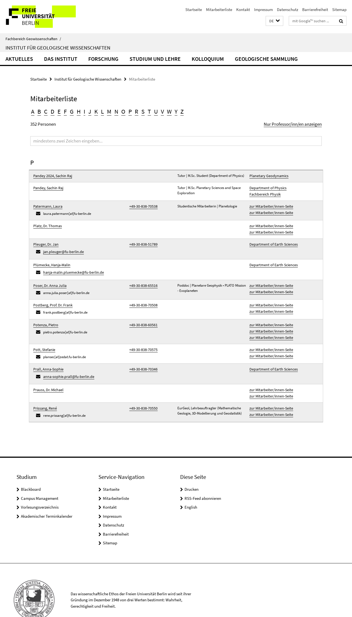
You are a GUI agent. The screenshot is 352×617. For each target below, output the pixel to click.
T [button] (149, 111)
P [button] (130, 111)
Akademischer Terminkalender (46, 496)
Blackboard (31, 469)
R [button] (136, 111)
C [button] (46, 111)
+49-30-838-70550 (141, 389)
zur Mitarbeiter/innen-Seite (269, 203)
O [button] (123, 111)
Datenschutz (287, 9)
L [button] (102, 111)
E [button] (59, 111)
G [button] (72, 111)
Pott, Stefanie (43, 335)
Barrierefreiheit (315, 9)
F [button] (65, 111)
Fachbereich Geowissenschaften (33, 39)
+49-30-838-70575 (141, 335)
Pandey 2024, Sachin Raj (51, 175)
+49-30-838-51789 (141, 238)
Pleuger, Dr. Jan (44, 238)
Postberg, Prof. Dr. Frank (51, 294)
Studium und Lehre (155, 58)
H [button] (79, 111)
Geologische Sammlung (266, 58)
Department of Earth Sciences (271, 238)
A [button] (32, 111)
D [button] (52, 111)
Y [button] (176, 111)
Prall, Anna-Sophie (47, 354)
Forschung (103, 58)
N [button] (116, 111)
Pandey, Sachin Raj (47, 187)
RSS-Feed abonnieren (203, 478)
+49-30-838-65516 (141, 276)
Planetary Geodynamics (267, 175)
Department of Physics (266, 187)
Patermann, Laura (46, 203)
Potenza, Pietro (44, 313)
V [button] (162, 111)
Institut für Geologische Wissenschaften (58, 47)
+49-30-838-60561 (141, 313)
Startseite (193, 9)
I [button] (84, 111)
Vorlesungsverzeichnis (40, 487)
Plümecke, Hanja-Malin (50, 257)
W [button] (169, 111)
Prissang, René (44, 389)
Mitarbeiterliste (219, 9)
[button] (274, 21)
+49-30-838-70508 (141, 294)
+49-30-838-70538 (141, 203)
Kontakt (243, 9)
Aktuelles (19, 58)
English (191, 487)
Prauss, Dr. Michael (47, 372)
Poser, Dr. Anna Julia (48, 276)
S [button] (143, 111)
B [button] (39, 111)
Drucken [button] (192, 469)
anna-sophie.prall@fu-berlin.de (66, 360)
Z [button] (182, 111)
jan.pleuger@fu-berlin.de (61, 245)
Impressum (263, 9)
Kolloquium (208, 58)
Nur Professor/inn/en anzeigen (293, 124)
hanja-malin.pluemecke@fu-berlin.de (70, 263)
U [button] (156, 111)
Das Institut (60, 58)
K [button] (96, 111)
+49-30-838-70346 (141, 354)
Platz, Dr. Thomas (46, 222)
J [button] (89, 111)
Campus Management (39, 478)
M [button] (109, 111)
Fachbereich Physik (263, 192)
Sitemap (339, 9)
